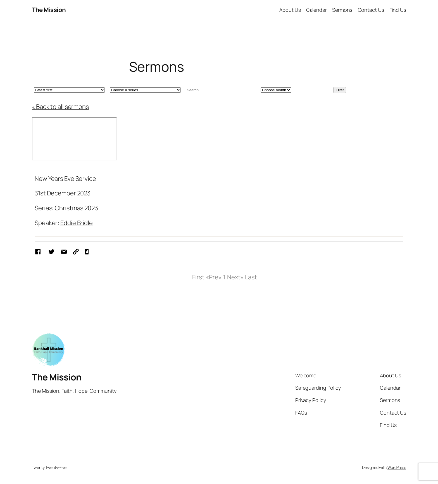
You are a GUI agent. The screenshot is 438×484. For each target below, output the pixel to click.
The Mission (49, 10)
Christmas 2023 (76, 208)
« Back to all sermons (60, 106)
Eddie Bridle (76, 223)
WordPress (396, 467)
